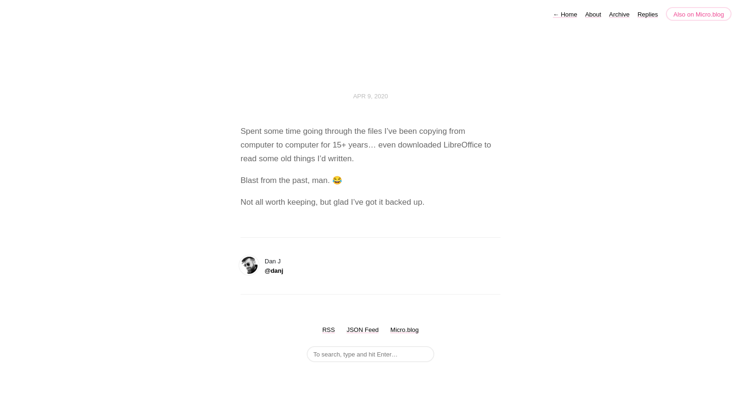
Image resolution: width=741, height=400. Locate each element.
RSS (328, 329)
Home (565, 14)
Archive (619, 14)
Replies (648, 14)
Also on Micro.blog (698, 14)
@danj (274, 270)
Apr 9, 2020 (370, 96)
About (593, 14)
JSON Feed (362, 329)
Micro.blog (404, 329)
